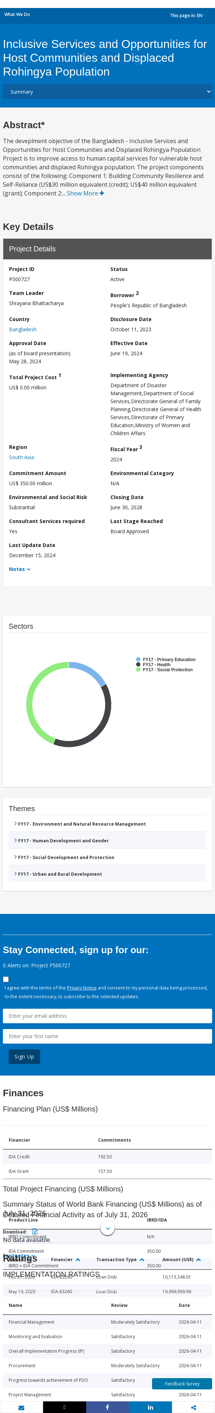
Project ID (21, 269)
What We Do (17, 14)
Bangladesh (23, 329)
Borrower (124, 294)
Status (119, 269)
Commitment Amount (37, 473)
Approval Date (27, 343)
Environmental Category (142, 473)
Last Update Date (32, 545)
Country (19, 319)
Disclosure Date (131, 319)
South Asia (21, 457)
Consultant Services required (47, 521)
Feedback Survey (182, 1384)
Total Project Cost (35, 376)
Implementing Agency (139, 375)
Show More (85, 193)
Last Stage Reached (136, 521)
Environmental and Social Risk (48, 497)
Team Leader (26, 293)
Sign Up (24, 1056)
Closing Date (127, 497)
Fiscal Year (126, 448)
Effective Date (129, 343)
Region (18, 447)
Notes (17, 569)
